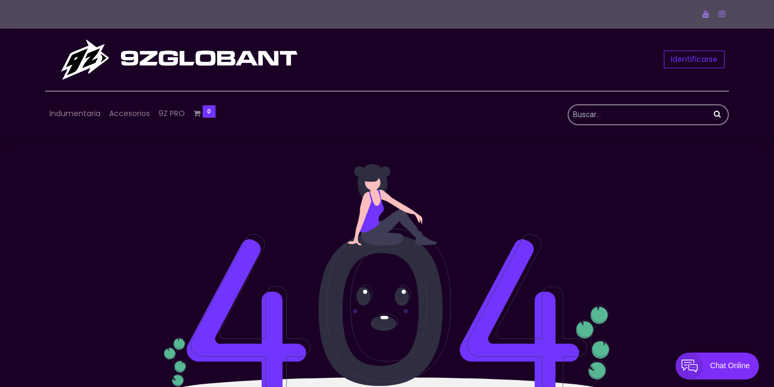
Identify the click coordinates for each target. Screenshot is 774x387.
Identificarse (694, 59)
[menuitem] (75, 114)
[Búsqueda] (717, 114)
